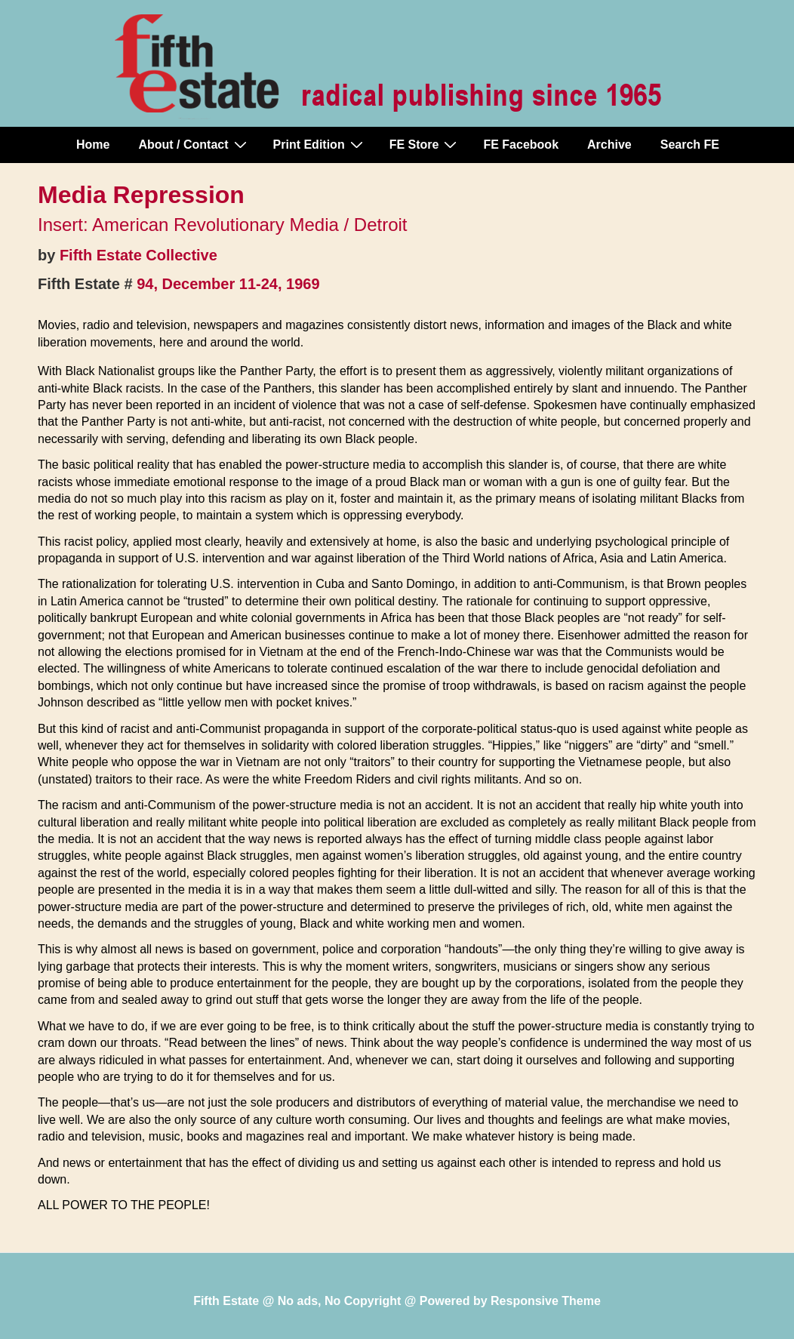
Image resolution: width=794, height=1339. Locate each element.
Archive (609, 144)
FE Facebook (521, 144)
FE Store (425, 144)
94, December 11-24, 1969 (228, 283)
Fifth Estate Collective (138, 255)
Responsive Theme (546, 1300)
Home (92, 144)
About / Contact (194, 144)
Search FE (689, 144)
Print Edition (320, 144)
